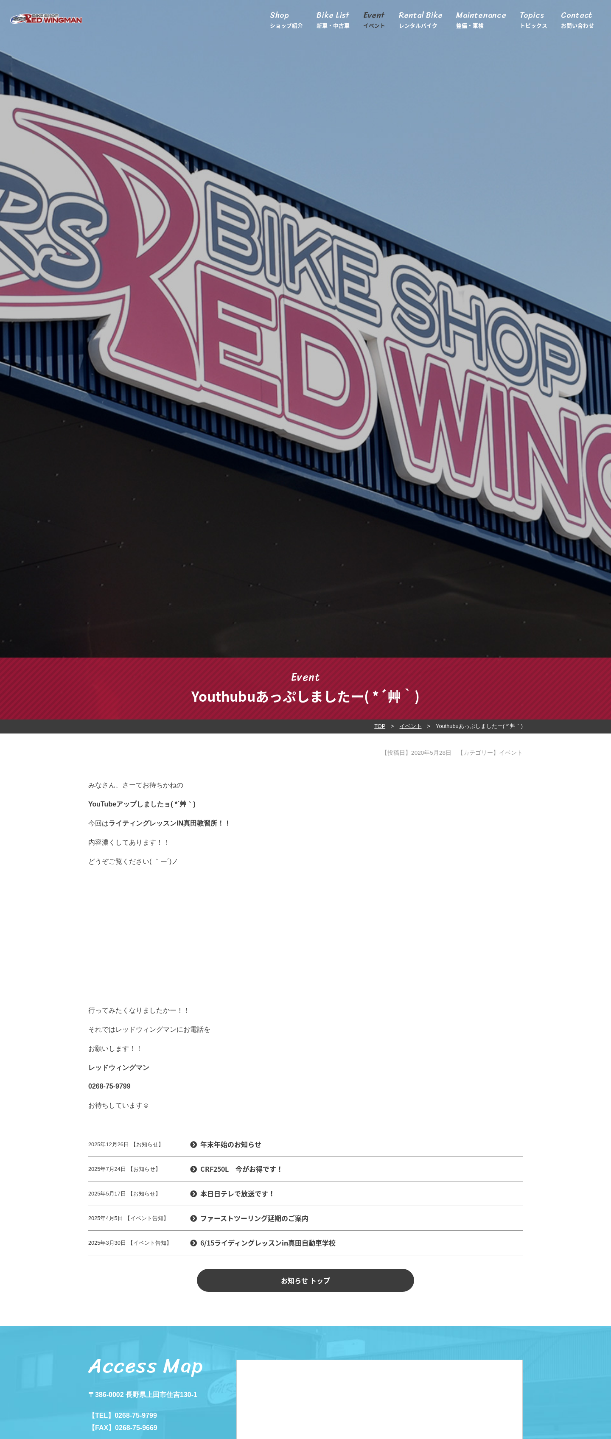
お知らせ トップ (305, 1280)
